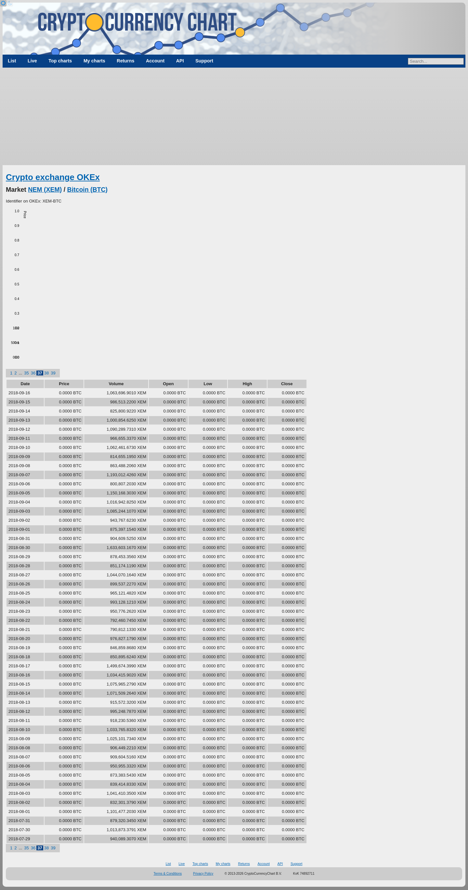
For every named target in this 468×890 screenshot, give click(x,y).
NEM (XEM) (45, 189)
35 (26, 373)
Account (155, 60)
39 (53, 373)
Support (204, 60)
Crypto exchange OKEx (53, 177)
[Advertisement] (234, 116)
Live (32, 60)
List (12, 60)
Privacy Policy (203, 873)
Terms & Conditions (168, 873)
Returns (125, 60)
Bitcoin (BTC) (87, 189)
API (180, 60)
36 (33, 373)
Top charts (60, 60)
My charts (94, 60)
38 (46, 373)
